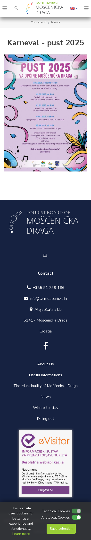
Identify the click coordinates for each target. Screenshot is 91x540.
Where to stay (45, 407)
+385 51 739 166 (49, 287)
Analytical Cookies (55, 517)
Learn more (21, 533)
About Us (45, 364)
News (55, 22)
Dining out (45, 418)
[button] (74, 8)
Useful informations (45, 375)
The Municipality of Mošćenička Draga (45, 385)
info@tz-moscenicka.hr (48, 298)
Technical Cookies (56, 511)
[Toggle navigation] (4, 8)
